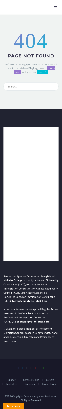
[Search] (31, 86)
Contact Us (12, 384)
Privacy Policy (49, 384)
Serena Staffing (31, 380)
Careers (50, 380)
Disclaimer (29, 384)
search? (42, 72)
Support (12, 380)
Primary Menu (55, 7)
